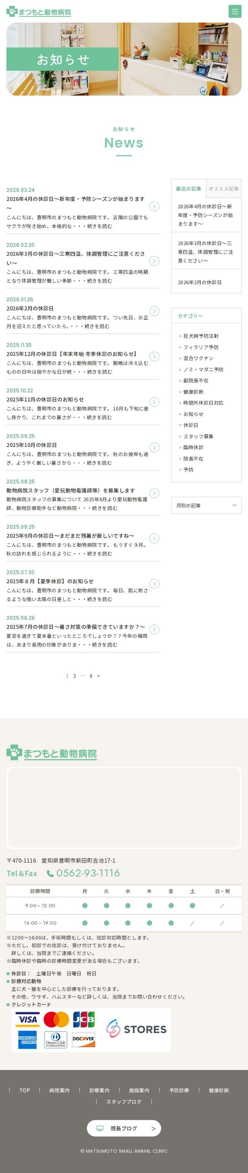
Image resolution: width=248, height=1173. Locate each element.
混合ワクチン (198, 358)
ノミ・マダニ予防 (203, 369)
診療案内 (99, 1090)
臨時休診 (193, 447)
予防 (188, 469)
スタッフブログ (123, 1101)
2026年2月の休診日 (200, 282)
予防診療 (179, 1090)
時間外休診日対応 (203, 402)
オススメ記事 (224, 188)
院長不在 (193, 458)
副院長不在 (196, 380)
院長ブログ (124, 1128)
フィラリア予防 (201, 347)
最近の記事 (188, 188)
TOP (24, 1090)
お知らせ (193, 413)
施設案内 (139, 1090)
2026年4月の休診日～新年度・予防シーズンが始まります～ (205, 215)
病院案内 (59, 1090)
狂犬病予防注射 (201, 335)
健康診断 (193, 391)
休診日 (191, 424)
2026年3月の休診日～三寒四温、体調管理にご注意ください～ (205, 252)
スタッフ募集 (198, 436)
